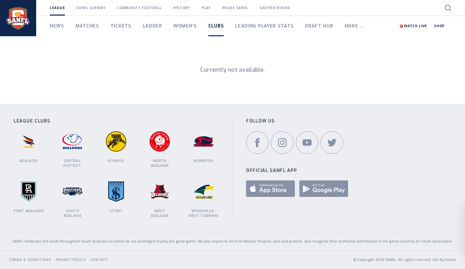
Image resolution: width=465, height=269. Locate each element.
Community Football (139, 7)
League (57, 7)
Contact (99, 259)
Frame (450, 259)
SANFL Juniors (91, 7)
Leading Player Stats (264, 26)
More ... (355, 26)
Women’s (185, 26)
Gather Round (275, 7)
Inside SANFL (235, 7)
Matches (87, 26)
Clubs (216, 26)
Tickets (120, 26)
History (181, 7)
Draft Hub (319, 26)
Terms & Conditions (30, 259)
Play (206, 7)
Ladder (152, 26)
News (57, 26)
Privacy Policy (71, 259)
